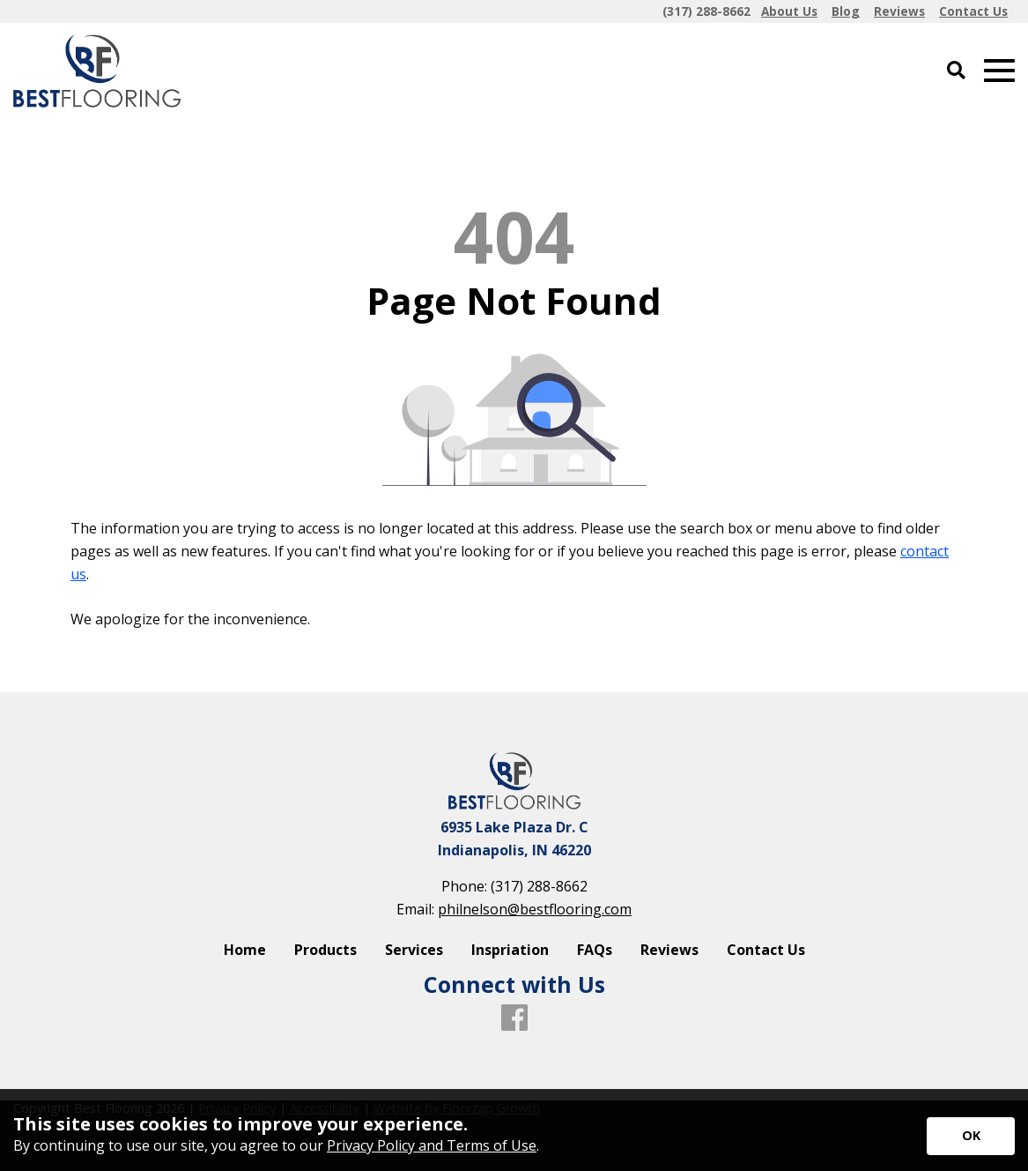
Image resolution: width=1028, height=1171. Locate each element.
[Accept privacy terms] (971, 1136)
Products (325, 950)
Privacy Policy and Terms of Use (431, 1145)
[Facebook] (514, 1018)
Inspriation (510, 950)
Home (245, 950)
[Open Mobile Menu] (999, 71)
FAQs (594, 950)
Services (414, 950)
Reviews (669, 950)
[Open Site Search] (956, 71)
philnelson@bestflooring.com (535, 909)
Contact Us (766, 950)
